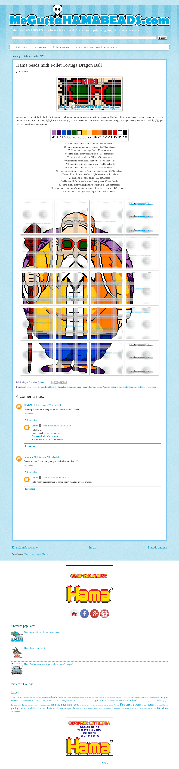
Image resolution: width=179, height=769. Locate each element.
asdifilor (37, 698)
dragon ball (47, 701)
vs (167, 708)
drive (54, 701)
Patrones (21, 47)
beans (33, 387)
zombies (16, 711)
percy (144, 705)
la (23, 705)
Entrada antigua (157, 547)
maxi (79, 387)
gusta (60, 387)
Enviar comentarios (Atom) (36, 554)
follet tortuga (51, 387)
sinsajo (118, 708)
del (158, 698)
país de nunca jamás (105, 705)
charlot (87, 698)
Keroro (14, 705)
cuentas (143, 698)
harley (147, 701)
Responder (28, 414)
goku (88, 701)
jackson (160, 701)
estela (69, 701)
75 (16, 698)
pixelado (31, 708)
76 (18, 698)
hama (65, 387)
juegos (165, 701)
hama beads (113, 701)
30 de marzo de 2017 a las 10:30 (47, 405)
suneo (132, 708)
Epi (65, 701)
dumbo (59, 701)
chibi (92, 698)
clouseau (103, 698)
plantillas (140, 387)
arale (32, 698)
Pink (25, 708)
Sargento (106, 708)
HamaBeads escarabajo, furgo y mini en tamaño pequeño (49, 664)
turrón (154, 708)
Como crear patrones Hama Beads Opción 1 (43, 632)
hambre (141, 701)
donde (21, 701)
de (156, 698)
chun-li (97, 698)
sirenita (124, 708)
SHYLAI (28, 405)
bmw (66, 698)
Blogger (105, 763)
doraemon (27, 701)
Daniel (35, 426)
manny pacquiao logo (42, 705)
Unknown (28, 457)
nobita (89, 705)
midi (88, 387)
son (128, 708)
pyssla (148, 387)
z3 (12, 711)
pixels (43, 708)
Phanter (165, 705)
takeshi (136, 708)
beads (27, 387)
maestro (72, 387)
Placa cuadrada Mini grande (45, 436)
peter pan (158, 705)
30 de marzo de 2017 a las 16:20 (56, 426)
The (141, 708)
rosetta (96, 708)
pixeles (38, 708)
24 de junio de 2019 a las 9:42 (55, 477)
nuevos (94, 705)
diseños (14, 701)
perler (121, 387)
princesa (64, 708)
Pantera (116, 705)
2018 (13, 698)
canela (70, 698)
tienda (145, 708)
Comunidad (126, 698)
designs (40, 387)
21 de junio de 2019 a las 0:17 (47, 457)
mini (93, 387)
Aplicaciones (60, 47)
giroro (84, 701)
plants (58, 708)
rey (77, 708)
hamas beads (131, 700)
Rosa (85, 708)
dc (154, 698)
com (113, 698)
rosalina (90, 708)
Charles (82, 698)
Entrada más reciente (25, 547)
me (84, 387)
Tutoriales (39, 47)
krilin (20, 705)
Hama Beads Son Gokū (34, 648)
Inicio (92, 547)
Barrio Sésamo (45, 698)
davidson (149, 698)
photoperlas (130, 387)
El (63, 701)
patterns (114, 387)
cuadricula (135, 698)
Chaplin (76, 698)
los (26, 705)
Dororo (39, 701)
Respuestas (32, 420)
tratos (150, 708)
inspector (153, 701)
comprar (118, 698)
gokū (93, 701)
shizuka (113, 708)
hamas (121, 701)
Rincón (80, 708)
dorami (34, 701)
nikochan (83, 705)
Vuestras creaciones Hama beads (96, 47)
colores (109, 698)
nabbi (98, 387)
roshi (154, 387)
